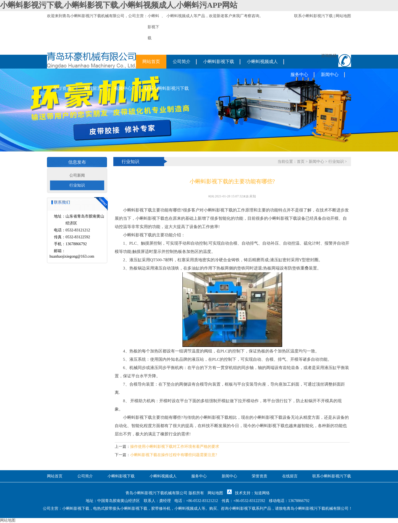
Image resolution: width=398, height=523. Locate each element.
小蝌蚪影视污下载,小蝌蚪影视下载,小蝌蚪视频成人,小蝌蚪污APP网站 (118, 5)
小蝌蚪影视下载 (218, 61)
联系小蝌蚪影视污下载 (313, 16)
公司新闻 (77, 175)
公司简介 (181, 61)
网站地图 (343, 16)
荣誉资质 (62, 88)
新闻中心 (330, 74)
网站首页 (151, 61)
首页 (301, 161)
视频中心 (123, 88)
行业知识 (77, 185)
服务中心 (299, 74)
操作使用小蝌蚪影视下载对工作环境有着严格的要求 (174, 446)
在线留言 (92, 88)
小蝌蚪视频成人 (179, 16)
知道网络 (262, 493)
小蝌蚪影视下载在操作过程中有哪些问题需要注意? (173, 455)
